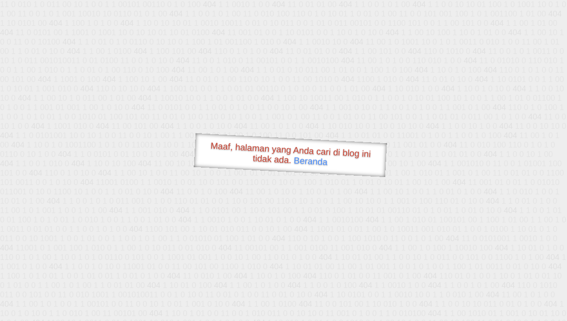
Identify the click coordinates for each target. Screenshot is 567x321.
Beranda (311, 161)
